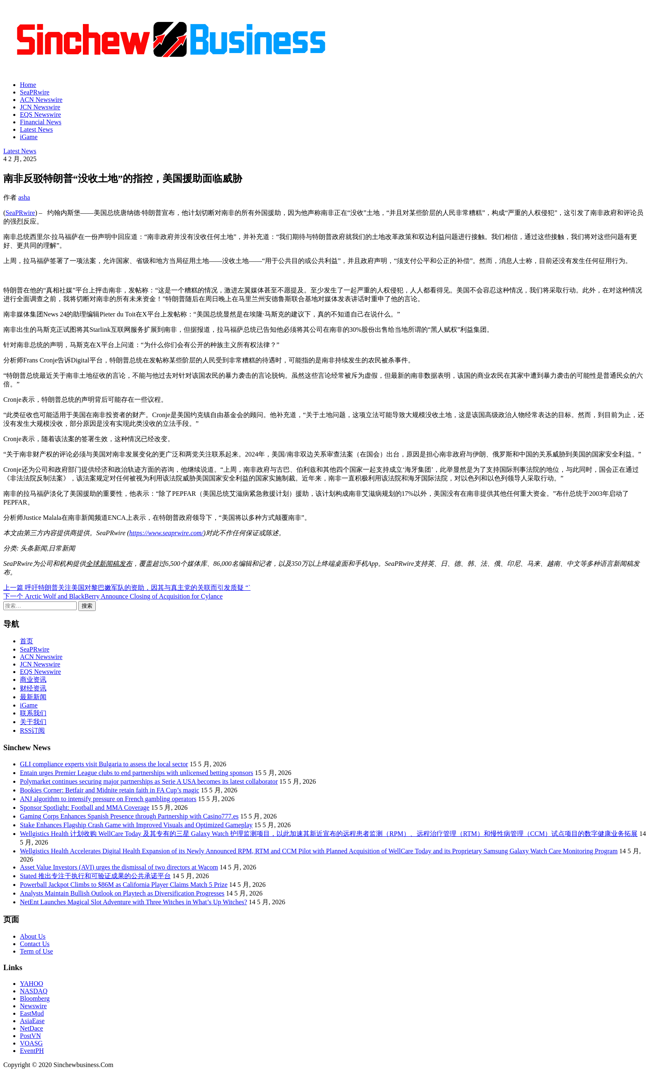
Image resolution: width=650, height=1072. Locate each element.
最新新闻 (33, 696)
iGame (29, 136)
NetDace (31, 1028)
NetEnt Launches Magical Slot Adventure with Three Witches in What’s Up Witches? (133, 901)
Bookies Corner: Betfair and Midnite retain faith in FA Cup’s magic (109, 790)
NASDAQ (34, 991)
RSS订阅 (32, 730)
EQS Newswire (40, 114)
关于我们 (33, 721)
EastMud (32, 1013)
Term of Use (36, 951)
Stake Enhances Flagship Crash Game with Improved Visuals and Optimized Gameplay (136, 824)
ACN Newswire (41, 99)
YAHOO (31, 983)
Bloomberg (35, 998)
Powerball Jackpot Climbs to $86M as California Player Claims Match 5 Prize (124, 884)
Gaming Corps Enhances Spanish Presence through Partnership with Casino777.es (129, 816)
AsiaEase (32, 1020)
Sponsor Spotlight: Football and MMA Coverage (84, 807)
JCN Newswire (40, 107)
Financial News (40, 122)
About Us (33, 936)
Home (28, 84)
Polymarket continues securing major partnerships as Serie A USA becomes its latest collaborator (149, 781)
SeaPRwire (34, 92)
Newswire (33, 1005)
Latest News (36, 129)
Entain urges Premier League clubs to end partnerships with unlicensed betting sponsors (136, 772)
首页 (26, 641)
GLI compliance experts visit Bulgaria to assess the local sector (104, 764)
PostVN (30, 1035)
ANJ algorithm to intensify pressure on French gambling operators (108, 798)
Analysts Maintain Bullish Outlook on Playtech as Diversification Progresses (122, 893)
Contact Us (35, 943)
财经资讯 (33, 688)
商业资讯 (33, 679)
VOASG (31, 1043)
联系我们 (33, 713)
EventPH (32, 1050)
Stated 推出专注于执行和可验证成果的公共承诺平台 (95, 875)
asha (24, 197)
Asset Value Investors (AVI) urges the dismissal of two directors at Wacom (119, 867)
